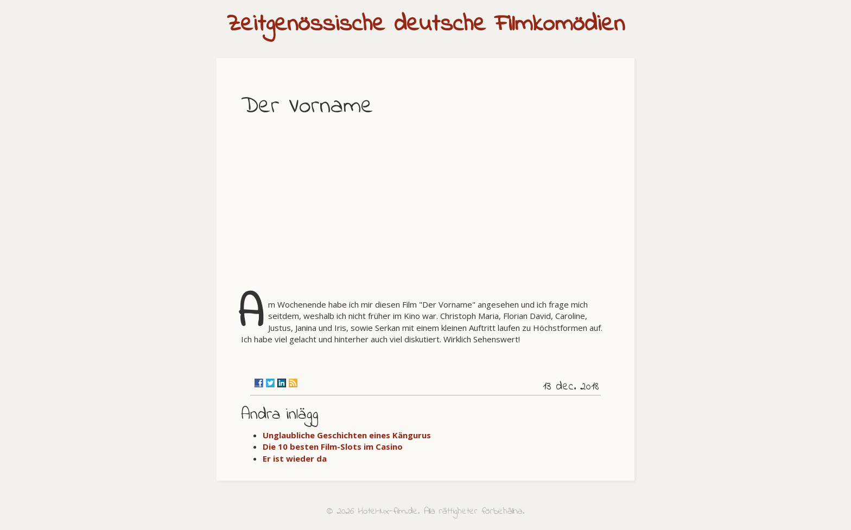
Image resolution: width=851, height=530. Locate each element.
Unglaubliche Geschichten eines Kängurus (347, 435)
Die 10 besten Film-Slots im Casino (333, 446)
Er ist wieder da (295, 458)
